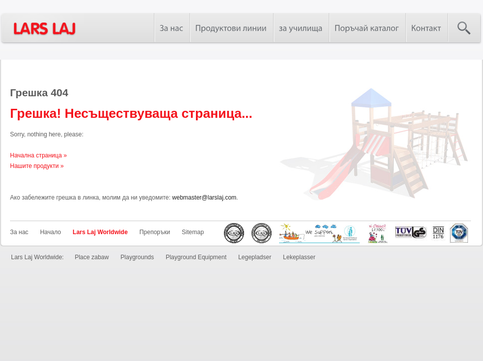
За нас (19, 232)
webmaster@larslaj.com (204, 197)
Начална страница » (38, 155)
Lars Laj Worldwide (100, 232)
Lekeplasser (299, 257)
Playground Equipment (196, 257)
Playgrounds (137, 257)
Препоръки (154, 232)
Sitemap (193, 232)
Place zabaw (92, 257)
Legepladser (254, 257)
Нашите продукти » (37, 165)
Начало (50, 232)
